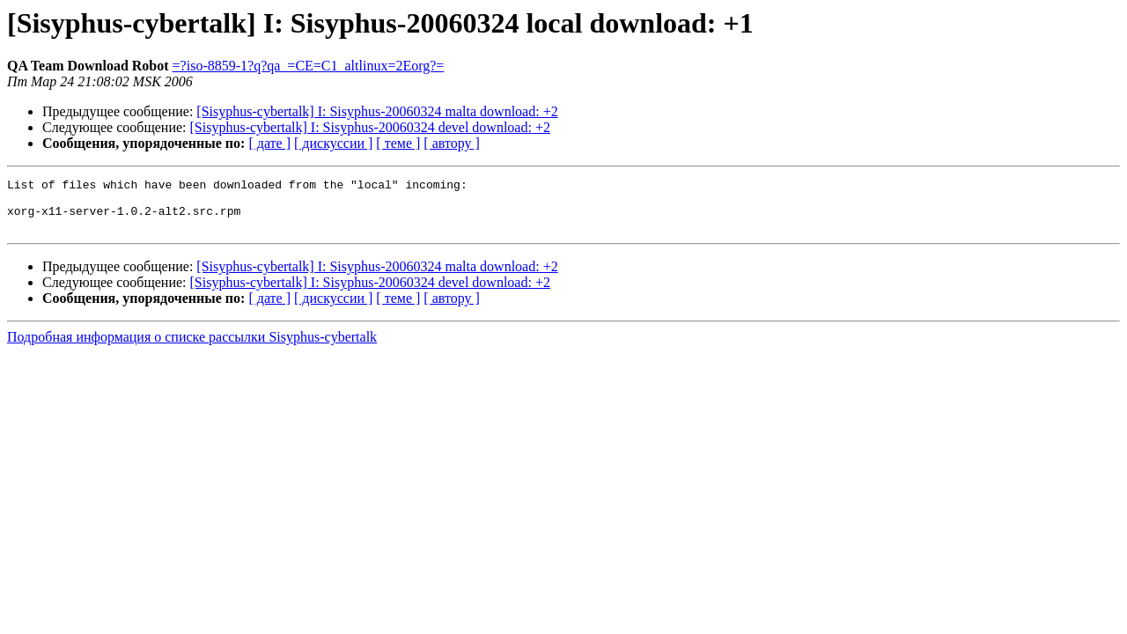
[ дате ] (269, 143)
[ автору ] (451, 143)
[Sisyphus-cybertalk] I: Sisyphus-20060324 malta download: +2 (376, 111)
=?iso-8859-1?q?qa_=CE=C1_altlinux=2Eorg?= (309, 65)
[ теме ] (398, 143)
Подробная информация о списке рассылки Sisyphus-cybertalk (192, 347)
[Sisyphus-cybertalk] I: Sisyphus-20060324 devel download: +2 (370, 127)
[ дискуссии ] (333, 143)
